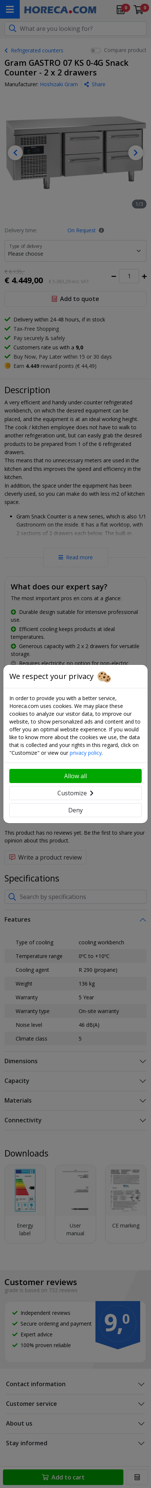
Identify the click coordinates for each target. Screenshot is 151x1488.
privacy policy (86, 752)
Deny (75, 810)
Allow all (75, 776)
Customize (75, 793)
